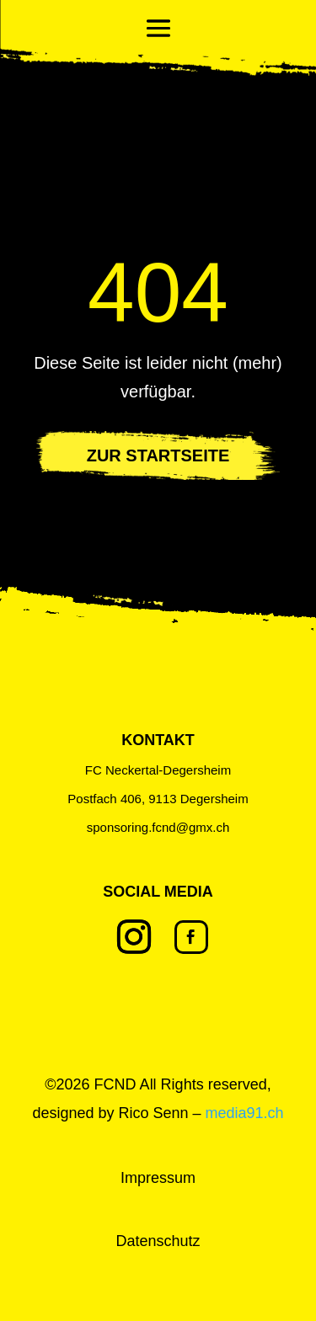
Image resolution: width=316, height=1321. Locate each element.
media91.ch (245, 1113)
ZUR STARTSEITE (158, 455)
